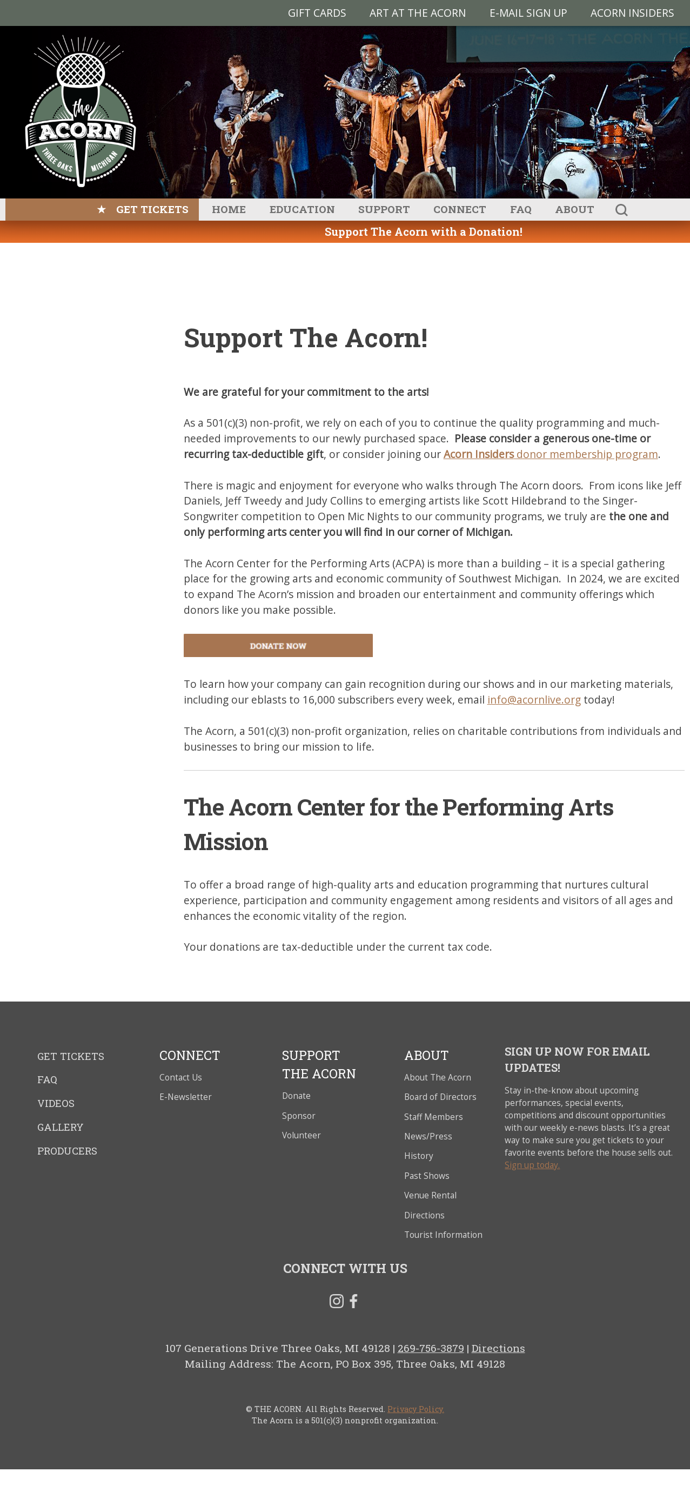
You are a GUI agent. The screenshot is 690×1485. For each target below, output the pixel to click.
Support (384, 209)
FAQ (521, 209)
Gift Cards (317, 12)
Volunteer (301, 1135)
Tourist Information (443, 1235)
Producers (67, 1150)
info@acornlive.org (534, 699)
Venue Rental (430, 1195)
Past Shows (427, 1176)
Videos (56, 1103)
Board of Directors (440, 1097)
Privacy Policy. (415, 1409)
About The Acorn (437, 1077)
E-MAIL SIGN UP (528, 12)
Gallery (60, 1127)
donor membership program (551, 454)
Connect (459, 209)
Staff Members (433, 1117)
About (574, 209)
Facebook (353, 1303)
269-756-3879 (431, 1348)
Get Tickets (152, 209)
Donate (296, 1096)
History (418, 1156)
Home (229, 209)
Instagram (337, 1303)
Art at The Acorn (418, 12)
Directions (424, 1215)
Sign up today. (532, 1165)
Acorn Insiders (632, 12)
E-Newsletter (185, 1097)
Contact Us (180, 1077)
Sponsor (299, 1116)
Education (302, 209)
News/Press (428, 1136)
